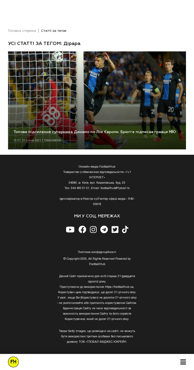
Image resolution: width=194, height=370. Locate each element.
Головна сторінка (22, 31)
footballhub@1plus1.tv (115, 188)
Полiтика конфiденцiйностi (97, 252)
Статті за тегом (53, 31)
